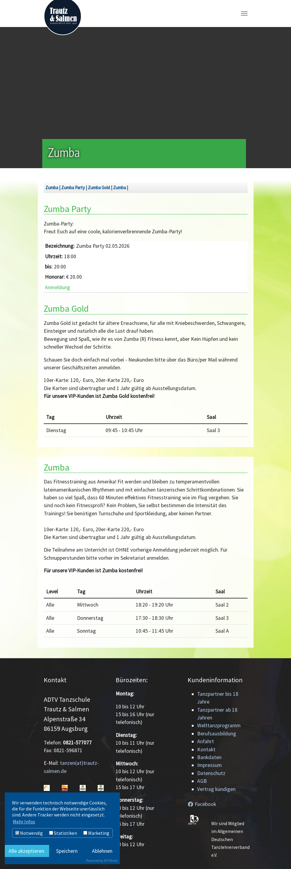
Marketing (96, 833)
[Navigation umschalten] (244, 13)
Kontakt (206, 749)
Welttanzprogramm (219, 725)
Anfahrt (205, 741)
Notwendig (29, 833)
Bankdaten (209, 757)
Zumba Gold (99, 187)
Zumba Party (73, 187)
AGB (202, 781)
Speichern (67, 851)
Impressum (209, 765)
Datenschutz (211, 773)
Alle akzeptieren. (27, 851)
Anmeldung (57, 287)
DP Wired (110, 860)
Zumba (51, 187)
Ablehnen (102, 851)
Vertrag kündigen (216, 789)
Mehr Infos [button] (24, 822)
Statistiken (63, 833)
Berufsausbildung (216, 733)
